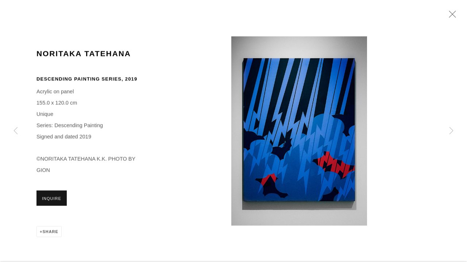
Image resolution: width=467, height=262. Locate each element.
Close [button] (450, 16)
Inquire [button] (51, 199)
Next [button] (451, 131)
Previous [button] (15, 131)
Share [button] (50, 232)
